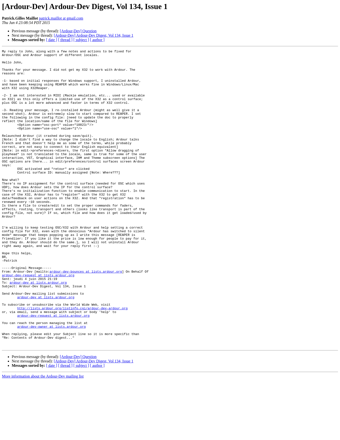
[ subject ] (81, 40)
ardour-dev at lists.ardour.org (38, 329)
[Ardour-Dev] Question (78, 31)
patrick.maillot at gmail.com (61, 18)
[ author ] (97, 40)
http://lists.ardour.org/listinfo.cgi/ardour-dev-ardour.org (72, 360)
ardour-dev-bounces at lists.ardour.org (86, 316)
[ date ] (51, 40)
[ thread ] (65, 40)
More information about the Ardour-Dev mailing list (43, 436)
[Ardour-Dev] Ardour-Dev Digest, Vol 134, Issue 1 (93, 35)
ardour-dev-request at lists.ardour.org (38, 320)
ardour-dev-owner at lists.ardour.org (51, 382)
